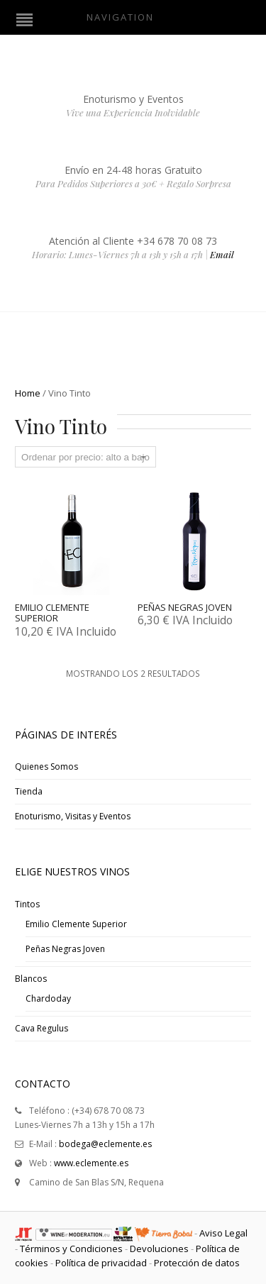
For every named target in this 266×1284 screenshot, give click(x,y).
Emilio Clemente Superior (76, 924)
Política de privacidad (101, 1262)
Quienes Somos (46, 766)
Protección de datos (197, 1262)
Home (27, 393)
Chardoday (48, 998)
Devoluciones (159, 1248)
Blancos (31, 979)
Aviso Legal (223, 1233)
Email (222, 254)
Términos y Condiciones (71, 1248)
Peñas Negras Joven (65, 949)
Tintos (27, 904)
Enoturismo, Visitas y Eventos (73, 816)
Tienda (29, 791)
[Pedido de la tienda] (85, 456)
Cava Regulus (41, 1028)
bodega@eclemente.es (105, 1144)
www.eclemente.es (91, 1163)
